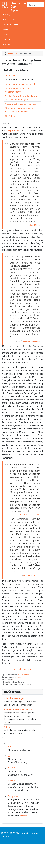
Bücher (6, 29)
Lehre (5, 34)
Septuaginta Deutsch (31, 340)
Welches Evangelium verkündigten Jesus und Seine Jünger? (21, 98)
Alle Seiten (10, 116)
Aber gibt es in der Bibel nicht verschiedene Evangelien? (19, 110)
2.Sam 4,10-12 (34, 225)
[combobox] (35, 4)
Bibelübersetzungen (14, 698)
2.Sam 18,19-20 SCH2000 (29, 514)
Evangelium (10, 74)
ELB (9, 746)
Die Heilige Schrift (11, 24)
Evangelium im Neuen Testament (20, 83)
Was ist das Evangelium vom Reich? (21, 103)
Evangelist (12, 780)
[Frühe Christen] (17, 19)
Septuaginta (14, 130)
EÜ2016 (11, 768)
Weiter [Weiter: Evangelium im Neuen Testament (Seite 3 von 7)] (27, 669)
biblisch (23, 815)
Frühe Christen (9, 19)
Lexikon (6, 39)
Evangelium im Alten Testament (19, 79)
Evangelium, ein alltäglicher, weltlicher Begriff (18, 90)
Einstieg (6, 14)
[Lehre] (9, 34)
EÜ (9, 755)
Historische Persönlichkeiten (18, 709)
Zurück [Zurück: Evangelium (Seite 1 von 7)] (17, 669)
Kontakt (6, 44)
